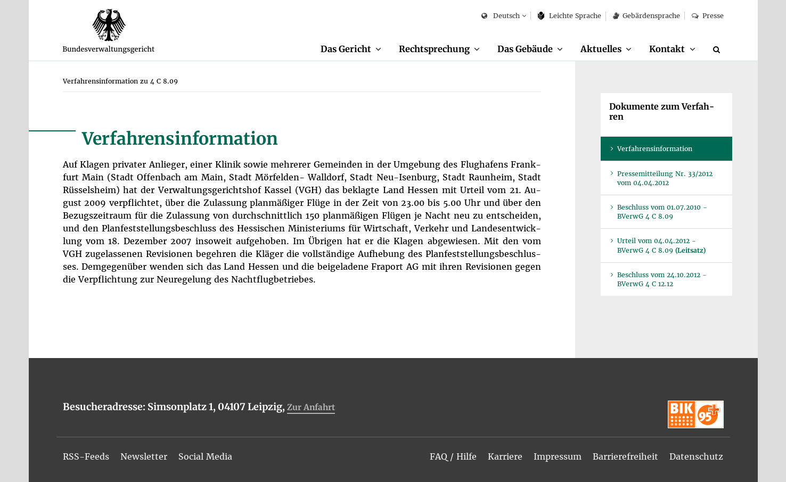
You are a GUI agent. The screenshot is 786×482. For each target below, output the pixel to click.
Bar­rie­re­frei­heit (625, 456)
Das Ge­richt (346, 49)
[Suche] (718, 49)
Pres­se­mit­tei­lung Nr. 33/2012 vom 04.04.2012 (665, 178)
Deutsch (500, 16)
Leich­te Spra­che (569, 16)
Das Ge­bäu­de (525, 49)
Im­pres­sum (558, 456)
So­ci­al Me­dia (205, 456)
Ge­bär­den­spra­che (646, 16)
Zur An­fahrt (311, 407)
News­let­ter (143, 456)
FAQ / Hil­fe (453, 456)
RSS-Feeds (86, 456)
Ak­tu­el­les (600, 49)
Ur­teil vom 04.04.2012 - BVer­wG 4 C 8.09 (661, 245)
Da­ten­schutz (696, 456)
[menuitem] (351, 49)
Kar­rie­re (505, 456)
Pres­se (707, 16)
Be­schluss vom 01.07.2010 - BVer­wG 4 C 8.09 (662, 211)
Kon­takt (667, 49)
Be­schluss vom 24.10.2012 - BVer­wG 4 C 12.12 (662, 279)
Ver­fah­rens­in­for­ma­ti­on (654, 149)
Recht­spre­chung (434, 49)
